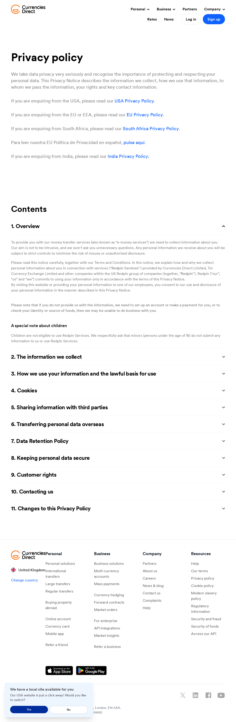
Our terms (199, 571)
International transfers (55, 574)
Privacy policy (202, 578)
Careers (149, 578)
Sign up (213, 19)
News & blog (153, 585)
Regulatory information (200, 609)
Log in (191, 19)
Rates (152, 19)
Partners (190, 9)
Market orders (105, 609)
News (169, 19)
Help (146, 607)
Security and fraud (206, 619)
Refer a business (107, 646)
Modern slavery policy (204, 596)
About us (150, 571)
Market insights (106, 635)
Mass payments (106, 583)
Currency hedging (109, 595)
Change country (24, 580)
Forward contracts (109, 602)
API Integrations (107, 628)
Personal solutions (60, 563)
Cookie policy (202, 585)
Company (214, 9)
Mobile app (54, 633)
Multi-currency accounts (106, 574)
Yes (29, 709)
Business (166, 9)
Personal (140, 9)
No (69, 709)
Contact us (151, 593)
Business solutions (109, 563)
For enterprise (105, 620)
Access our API (203, 633)
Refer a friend (56, 644)
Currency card (57, 626)
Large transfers (57, 583)
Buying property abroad (58, 605)
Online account (58, 619)
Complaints (152, 600)
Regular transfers (59, 591)
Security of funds (205, 626)
